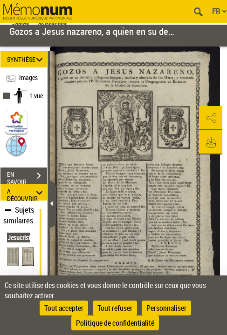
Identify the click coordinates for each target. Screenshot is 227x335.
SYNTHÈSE (26, 59)
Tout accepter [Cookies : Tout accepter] (63, 308)
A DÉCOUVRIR (26, 192)
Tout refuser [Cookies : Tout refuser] (114, 308)
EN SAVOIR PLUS (27, 176)
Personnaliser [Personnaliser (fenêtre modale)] (166, 308)
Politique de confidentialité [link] (115, 323)
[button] (16, 145)
